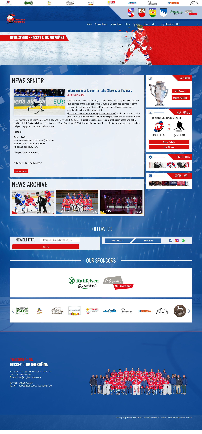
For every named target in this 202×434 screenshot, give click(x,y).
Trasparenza (127, 421)
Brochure (144, 250)
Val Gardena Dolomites (166, 421)
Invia (88, 250)
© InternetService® (184, 421)
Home (118, 421)
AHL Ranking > (181, 91)
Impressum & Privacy (141, 421)
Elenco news (21, 171)
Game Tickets (169, 142)
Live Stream (169, 147)
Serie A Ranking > (180, 97)
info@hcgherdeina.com (29, 380)
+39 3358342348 (22, 377)
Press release (121, 250)
